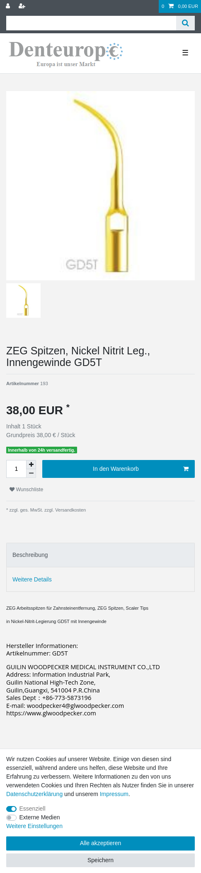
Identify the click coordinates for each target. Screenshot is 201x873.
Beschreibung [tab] (30, 554)
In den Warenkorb (141, 469)
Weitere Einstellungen (34, 826)
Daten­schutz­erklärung (34, 794)
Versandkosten (70, 509)
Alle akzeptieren (100, 843)
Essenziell (32, 808)
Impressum (114, 794)
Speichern (100, 860)
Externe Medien (39, 817)
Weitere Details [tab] (32, 579)
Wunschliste (26, 489)
